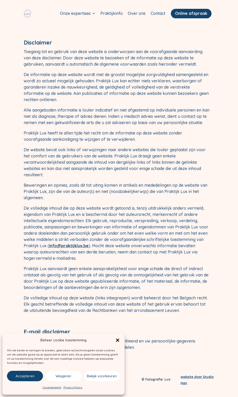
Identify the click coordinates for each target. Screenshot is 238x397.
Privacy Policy (72, 387)
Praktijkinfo (111, 13)
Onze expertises (75, 13)
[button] (117, 340)
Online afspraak (191, 13)
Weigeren (63, 376)
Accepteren (25, 376)
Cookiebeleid (52, 387)
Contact (158, 13)
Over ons (136, 13)
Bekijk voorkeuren (102, 376)
